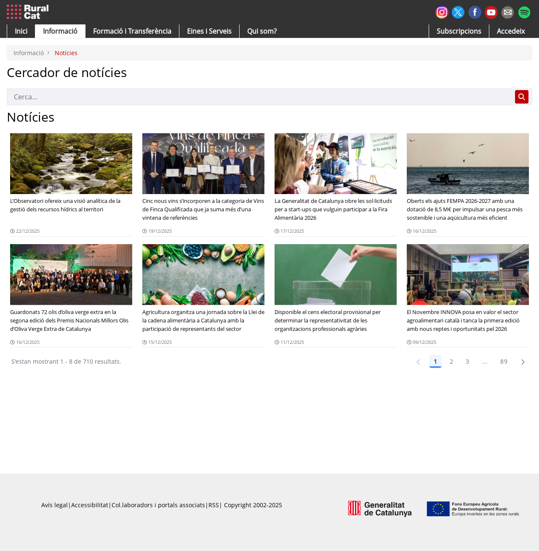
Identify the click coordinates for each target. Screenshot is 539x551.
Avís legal (54, 505)
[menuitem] (132, 31)
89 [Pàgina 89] (503, 361)
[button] (21, 31)
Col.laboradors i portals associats (158, 505)
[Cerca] (259, 96)
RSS (213, 505)
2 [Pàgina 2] (451, 361)
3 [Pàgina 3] (467, 361)
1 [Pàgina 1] (435, 361)
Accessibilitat (89, 505)
